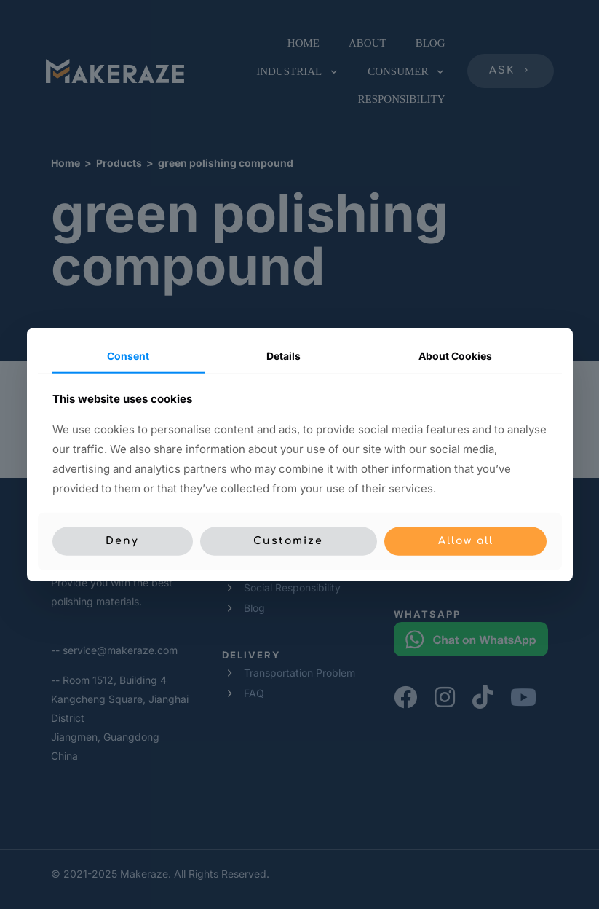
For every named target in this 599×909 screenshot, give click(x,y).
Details (283, 356)
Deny (122, 540)
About (455, 356)
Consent (128, 356)
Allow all (465, 540)
